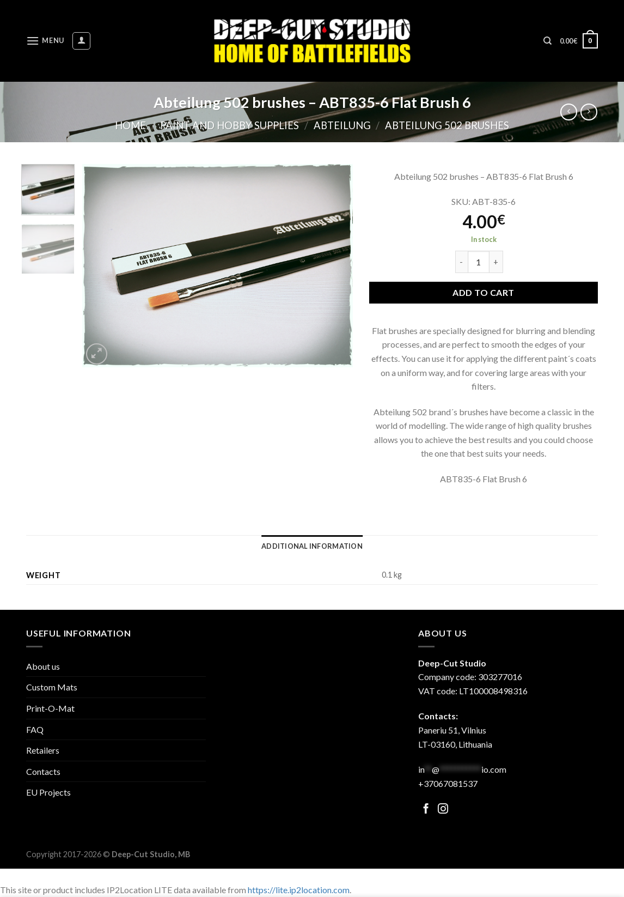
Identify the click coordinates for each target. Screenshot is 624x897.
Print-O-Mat (50, 708)
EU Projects (48, 792)
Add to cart (483, 292)
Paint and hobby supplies (229, 125)
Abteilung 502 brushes (447, 125)
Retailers (42, 750)
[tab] (312, 546)
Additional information (312, 546)
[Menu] (45, 40)
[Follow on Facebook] (426, 809)
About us (43, 666)
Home (130, 125)
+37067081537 (448, 783)
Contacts (43, 771)
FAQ (35, 729)
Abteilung (342, 125)
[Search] (547, 41)
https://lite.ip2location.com (299, 889)
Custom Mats (51, 687)
